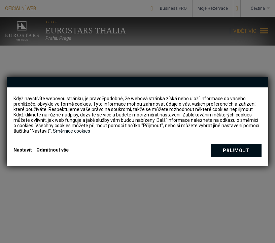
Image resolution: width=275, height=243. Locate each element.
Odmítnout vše (52, 150)
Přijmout (236, 150)
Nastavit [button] (22, 150)
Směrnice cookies (71, 131)
